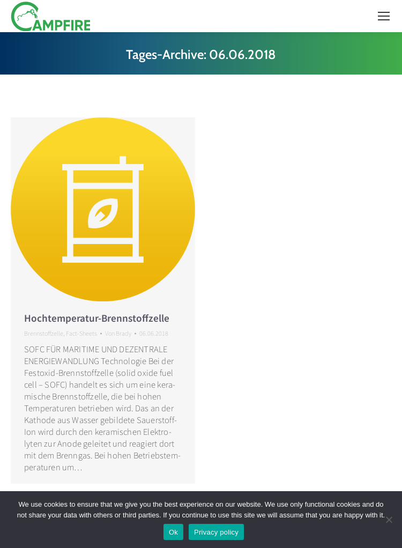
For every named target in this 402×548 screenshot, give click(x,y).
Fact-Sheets (81, 333)
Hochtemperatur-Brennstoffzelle (96, 317)
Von (118, 333)
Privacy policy (216, 532)
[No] (388, 519)
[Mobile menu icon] (383, 16)
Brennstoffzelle (43, 333)
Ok (173, 532)
